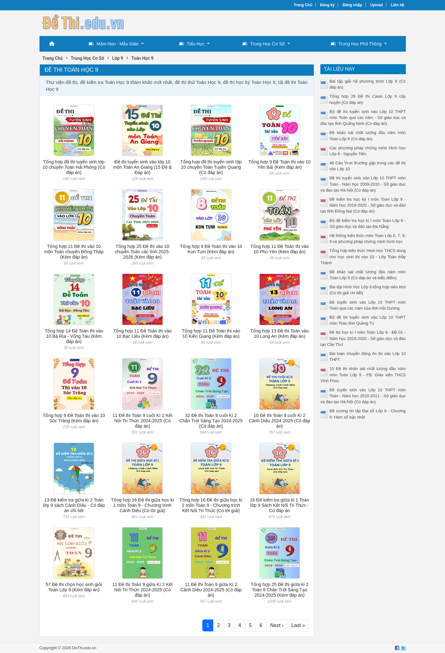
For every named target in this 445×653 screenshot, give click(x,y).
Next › (277, 625)
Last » (298, 625)
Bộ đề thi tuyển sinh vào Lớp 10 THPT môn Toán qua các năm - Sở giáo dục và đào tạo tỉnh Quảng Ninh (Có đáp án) (363, 117)
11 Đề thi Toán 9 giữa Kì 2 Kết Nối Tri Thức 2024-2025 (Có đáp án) (142, 590)
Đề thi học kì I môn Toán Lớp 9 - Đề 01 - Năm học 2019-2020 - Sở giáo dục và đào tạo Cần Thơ (363, 338)
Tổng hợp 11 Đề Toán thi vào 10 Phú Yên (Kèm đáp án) (279, 249)
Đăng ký (327, 5)
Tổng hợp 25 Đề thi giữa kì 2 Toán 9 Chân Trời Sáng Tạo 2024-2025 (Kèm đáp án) (279, 590)
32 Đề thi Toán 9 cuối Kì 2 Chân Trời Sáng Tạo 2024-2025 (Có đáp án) (211, 421)
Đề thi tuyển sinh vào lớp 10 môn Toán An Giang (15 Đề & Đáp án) (142, 167)
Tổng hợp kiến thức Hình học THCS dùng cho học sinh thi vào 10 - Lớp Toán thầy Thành (363, 256)
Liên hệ (397, 5)
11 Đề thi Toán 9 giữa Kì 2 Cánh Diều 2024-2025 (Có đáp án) (211, 590)
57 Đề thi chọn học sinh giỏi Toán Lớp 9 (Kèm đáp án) (74, 587)
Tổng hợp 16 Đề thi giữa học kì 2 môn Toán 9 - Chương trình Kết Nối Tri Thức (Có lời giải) (210, 505)
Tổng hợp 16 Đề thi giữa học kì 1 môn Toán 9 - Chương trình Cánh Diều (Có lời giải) (142, 505)
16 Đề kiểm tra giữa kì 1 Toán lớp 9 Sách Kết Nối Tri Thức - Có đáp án (279, 505)
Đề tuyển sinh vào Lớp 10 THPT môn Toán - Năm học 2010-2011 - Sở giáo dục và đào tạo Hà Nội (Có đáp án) (363, 396)
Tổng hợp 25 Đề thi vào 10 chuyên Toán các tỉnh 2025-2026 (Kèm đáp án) (142, 252)
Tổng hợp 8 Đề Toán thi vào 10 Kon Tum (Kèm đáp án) (211, 249)
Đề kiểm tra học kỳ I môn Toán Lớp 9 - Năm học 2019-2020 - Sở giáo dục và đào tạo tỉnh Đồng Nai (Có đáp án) (363, 205)
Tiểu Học (191, 44)
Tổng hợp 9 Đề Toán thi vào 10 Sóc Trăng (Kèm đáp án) (74, 418)
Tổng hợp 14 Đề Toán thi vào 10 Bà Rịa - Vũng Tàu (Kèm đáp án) (74, 336)
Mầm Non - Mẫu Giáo (113, 44)
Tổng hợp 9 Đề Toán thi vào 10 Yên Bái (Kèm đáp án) (279, 164)
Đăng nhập (352, 5)
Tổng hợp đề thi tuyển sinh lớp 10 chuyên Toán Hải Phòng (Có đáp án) (74, 167)
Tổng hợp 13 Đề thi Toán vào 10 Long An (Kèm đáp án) (279, 333)
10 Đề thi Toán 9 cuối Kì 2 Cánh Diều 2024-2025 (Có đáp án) (279, 421)
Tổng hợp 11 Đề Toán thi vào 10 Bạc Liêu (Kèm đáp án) (142, 333)
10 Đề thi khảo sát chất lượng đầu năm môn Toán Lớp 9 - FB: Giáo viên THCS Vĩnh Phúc (363, 374)
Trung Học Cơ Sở (263, 44)
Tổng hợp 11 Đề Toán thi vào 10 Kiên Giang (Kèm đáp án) (211, 333)
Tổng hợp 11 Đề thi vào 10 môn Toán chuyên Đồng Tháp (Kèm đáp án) (73, 252)
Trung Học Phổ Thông (356, 44)
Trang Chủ (303, 5)
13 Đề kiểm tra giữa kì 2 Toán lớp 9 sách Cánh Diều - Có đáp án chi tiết (74, 505)
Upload (376, 5)
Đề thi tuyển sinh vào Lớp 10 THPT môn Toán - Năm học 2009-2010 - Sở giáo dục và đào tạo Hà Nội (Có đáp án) (363, 184)
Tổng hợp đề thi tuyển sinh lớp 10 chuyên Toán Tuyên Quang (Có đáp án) (211, 167)
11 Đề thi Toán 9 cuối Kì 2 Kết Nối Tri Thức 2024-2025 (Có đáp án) (142, 421)
